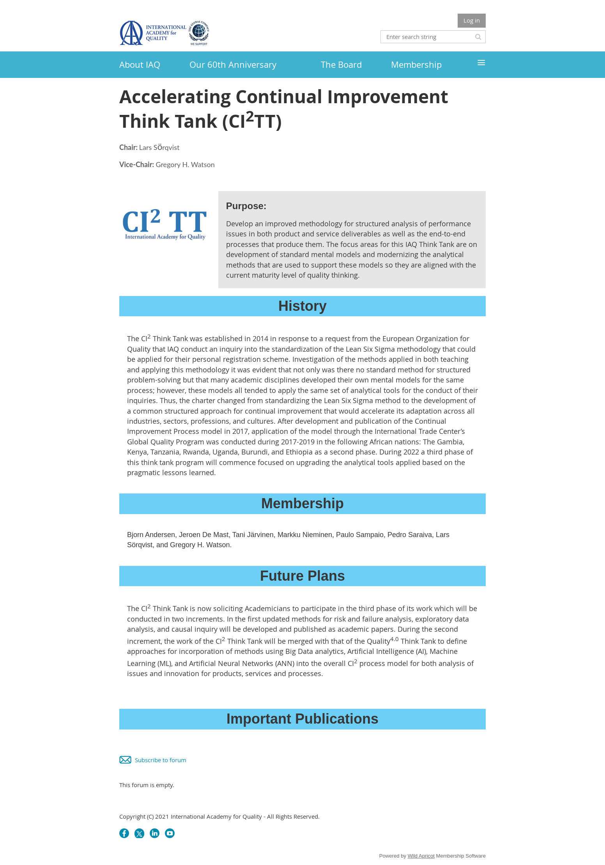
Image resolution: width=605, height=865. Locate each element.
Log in (471, 20)
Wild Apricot (421, 856)
